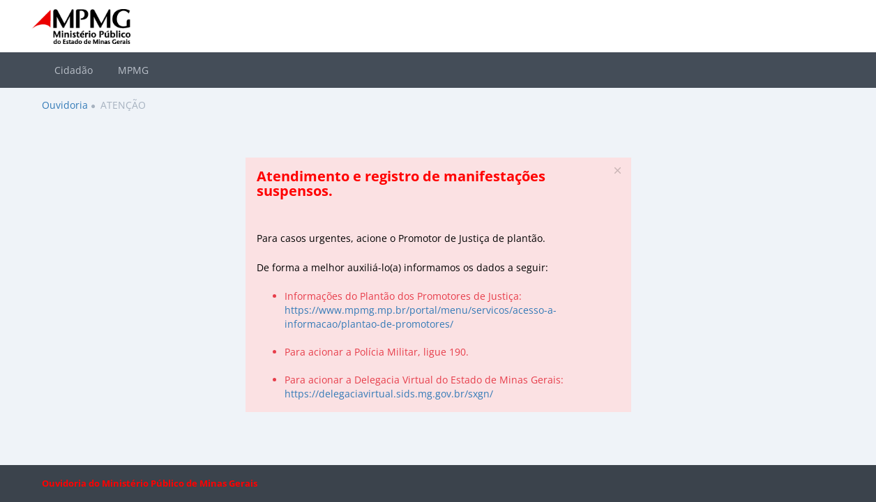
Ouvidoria (65, 105)
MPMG (133, 70)
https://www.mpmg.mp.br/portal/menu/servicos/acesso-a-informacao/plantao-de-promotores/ (421, 316)
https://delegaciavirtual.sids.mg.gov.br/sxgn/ (389, 393)
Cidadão (73, 70)
